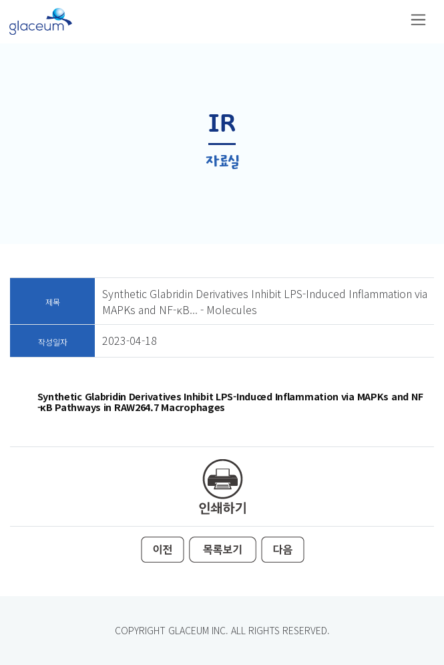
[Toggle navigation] (418, 19)
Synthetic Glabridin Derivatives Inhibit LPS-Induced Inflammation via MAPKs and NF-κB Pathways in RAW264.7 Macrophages (230, 401)
